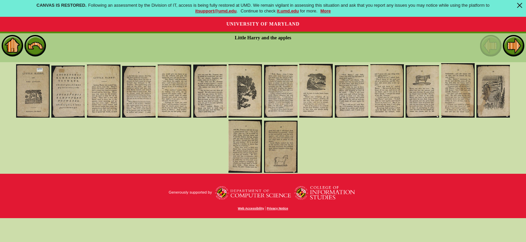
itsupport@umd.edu (215, 10)
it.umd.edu (288, 10)
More (325, 10)
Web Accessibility (251, 208)
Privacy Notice (277, 208)
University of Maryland (263, 24)
